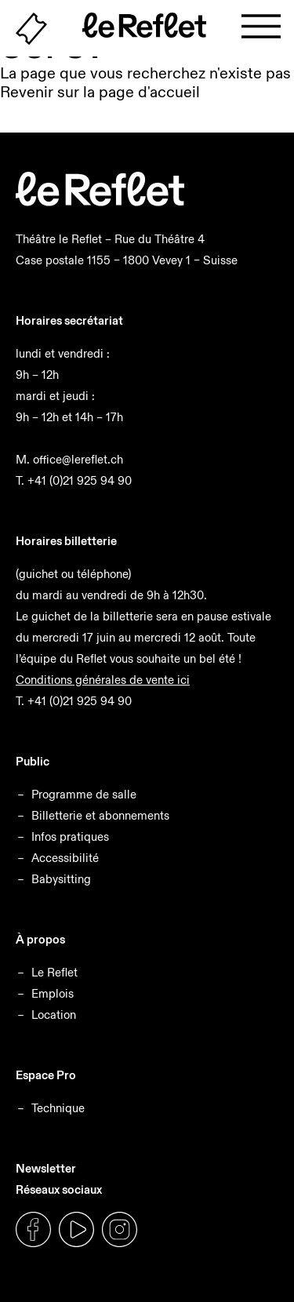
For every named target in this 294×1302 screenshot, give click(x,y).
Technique (58, 1107)
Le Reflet (54, 972)
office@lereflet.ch (78, 459)
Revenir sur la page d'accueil (100, 91)
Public (32, 761)
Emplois (52, 993)
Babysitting (61, 878)
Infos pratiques (70, 836)
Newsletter (46, 1168)
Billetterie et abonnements (100, 815)
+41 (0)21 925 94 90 (79, 480)
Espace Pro (46, 1074)
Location (53, 1014)
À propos (40, 939)
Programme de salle (83, 794)
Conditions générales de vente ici (103, 679)
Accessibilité (65, 857)
